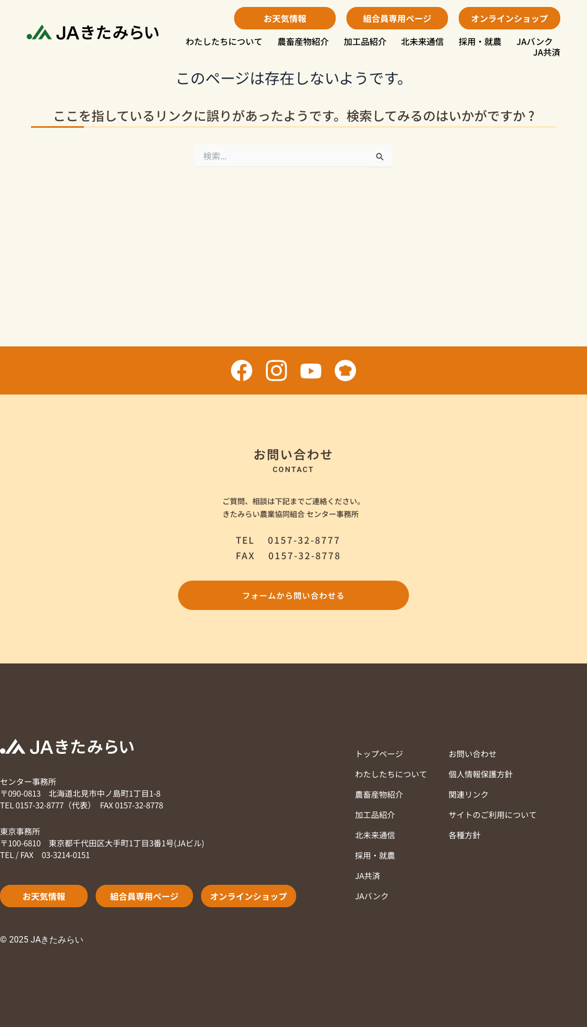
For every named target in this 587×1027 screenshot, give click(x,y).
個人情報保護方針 (481, 773)
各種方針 (465, 834)
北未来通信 (422, 41)
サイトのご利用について (493, 814)
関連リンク (469, 794)
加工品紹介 (365, 41)
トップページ (379, 753)
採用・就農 (480, 41)
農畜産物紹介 (303, 41)
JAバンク (534, 41)
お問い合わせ (473, 753)
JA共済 (546, 52)
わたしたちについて (224, 41)
